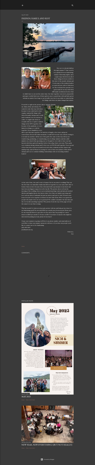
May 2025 (26, 396)
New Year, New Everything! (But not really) (47, 444)
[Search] (72, 5)
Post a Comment (30, 400)
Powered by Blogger (47, 459)
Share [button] (23, 246)
